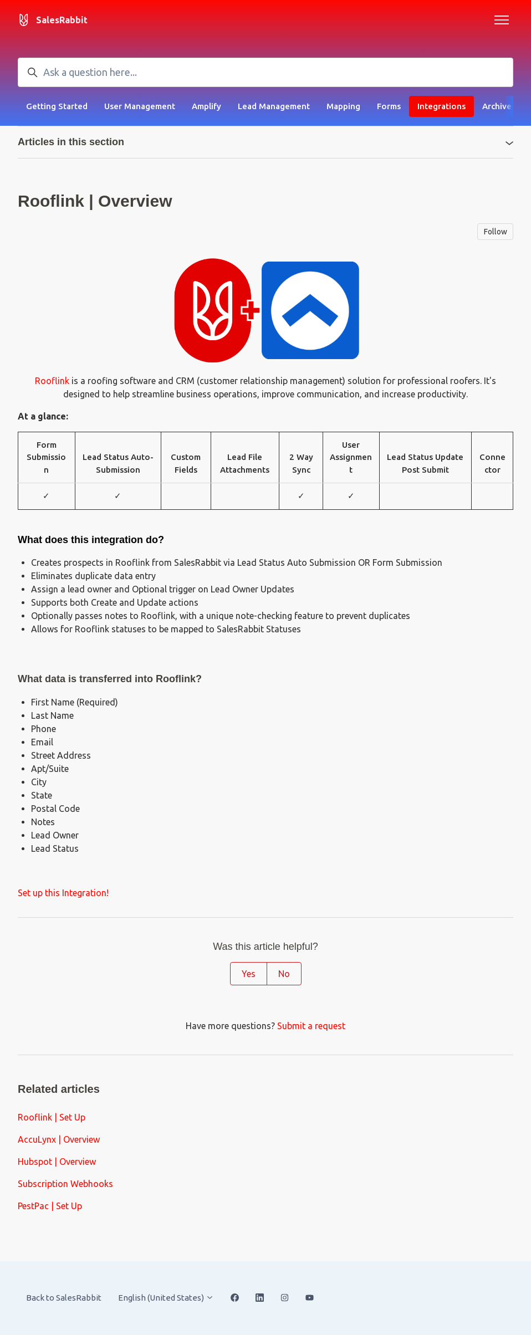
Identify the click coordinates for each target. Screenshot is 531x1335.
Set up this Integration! (63, 893)
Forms (389, 106)
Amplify (206, 106)
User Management (139, 106)
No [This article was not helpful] (284, 974)
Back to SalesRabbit (63, 1297)
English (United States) (166, 1297)
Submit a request (311, 1026)
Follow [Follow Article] (495, 231)
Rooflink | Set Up (51, 1117)
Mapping (343, 106)
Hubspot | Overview (57, 1162)
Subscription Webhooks (65, 1184)
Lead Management (274, 106)
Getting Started (57, 106)
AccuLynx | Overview (59, 1139)
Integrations (441, 106)
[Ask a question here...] (265, 72)
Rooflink (52, 381)
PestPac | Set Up (50, 1206)
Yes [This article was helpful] (249, 974)
